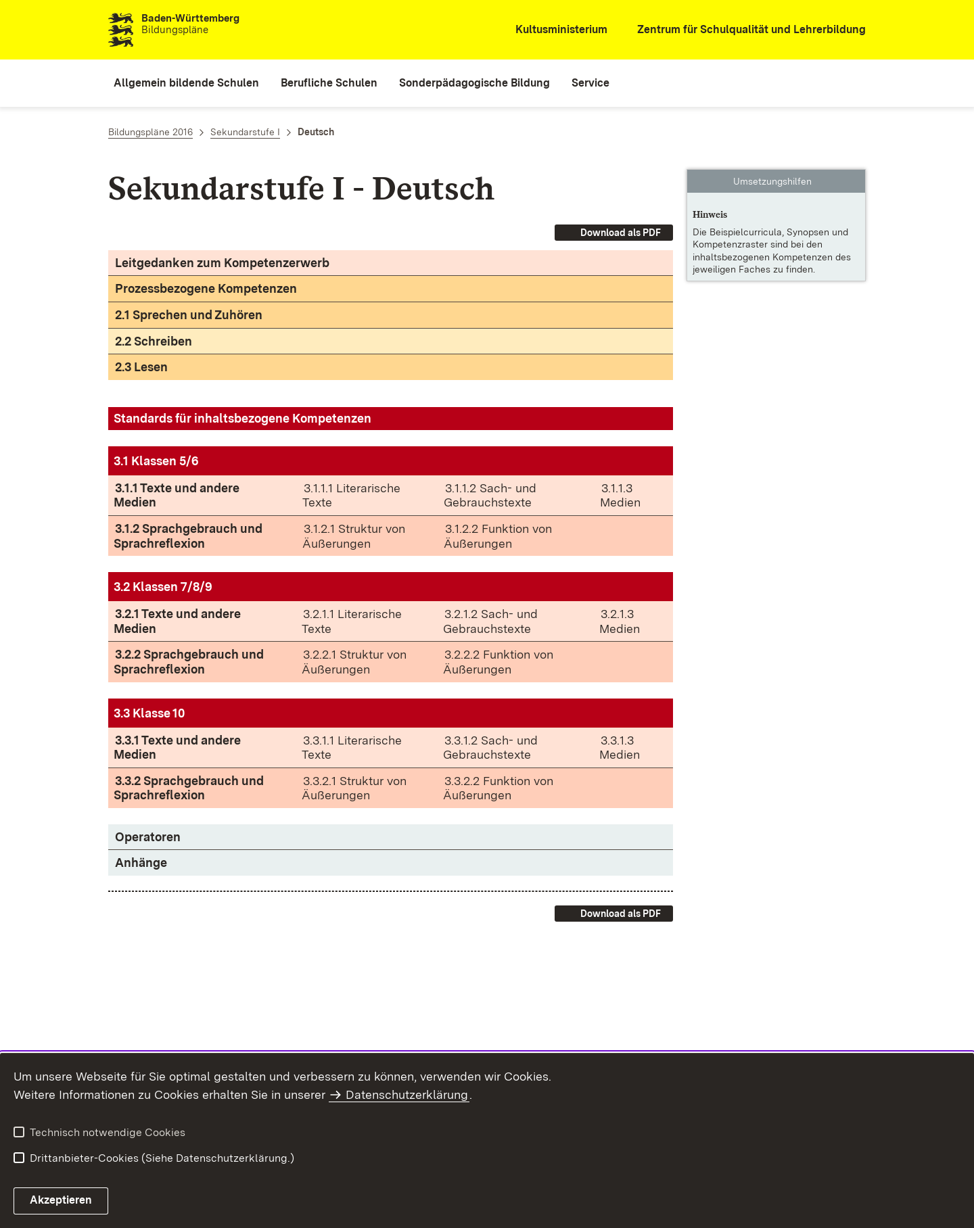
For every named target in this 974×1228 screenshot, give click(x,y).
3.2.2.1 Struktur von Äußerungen (354, 661)
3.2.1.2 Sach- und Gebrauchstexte (490, 621)
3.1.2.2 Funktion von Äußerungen (498, 535)
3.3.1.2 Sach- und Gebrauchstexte (490, 747)
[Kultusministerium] (552, 30)
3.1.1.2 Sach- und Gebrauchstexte (490, 495)
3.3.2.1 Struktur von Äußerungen (354, 788)
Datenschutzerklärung (407, 1094)
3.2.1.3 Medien (619, 621)
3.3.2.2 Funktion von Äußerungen (498, 788)
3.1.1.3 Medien (620, 495)
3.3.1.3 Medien (619, 747)
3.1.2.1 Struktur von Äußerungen (353, 535)
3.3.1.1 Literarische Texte (352, 747)
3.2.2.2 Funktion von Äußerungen (498, 661)
